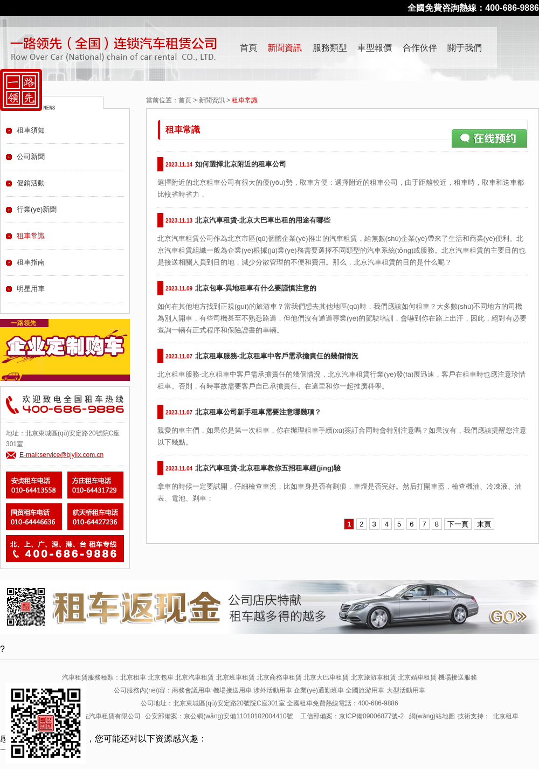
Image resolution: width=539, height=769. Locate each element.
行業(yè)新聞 (37, 209)
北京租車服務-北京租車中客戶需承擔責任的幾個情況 (276, 356)
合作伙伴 (420, 47)
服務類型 (330, 47)
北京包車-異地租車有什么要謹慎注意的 (255, 288)
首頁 (248, 47)
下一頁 (457, 524)
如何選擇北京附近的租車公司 (240, 164)
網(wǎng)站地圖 (432, 716)
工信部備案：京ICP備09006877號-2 (352, 716)
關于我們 (464, 47)
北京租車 (506, 716)
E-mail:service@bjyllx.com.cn (61, 455)
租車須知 (31, 130)
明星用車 (31, 289)
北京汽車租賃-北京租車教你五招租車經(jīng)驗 (268, 468)
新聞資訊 (284, 47)
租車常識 (31, 236)
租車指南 (31, 262)
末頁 (484, 524)
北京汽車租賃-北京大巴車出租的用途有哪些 (262, 220)
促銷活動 (31, 183)
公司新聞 (31, 157)
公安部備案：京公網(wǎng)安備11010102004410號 (219, 716)
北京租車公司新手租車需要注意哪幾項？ (258, 412)
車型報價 (374, 47)
